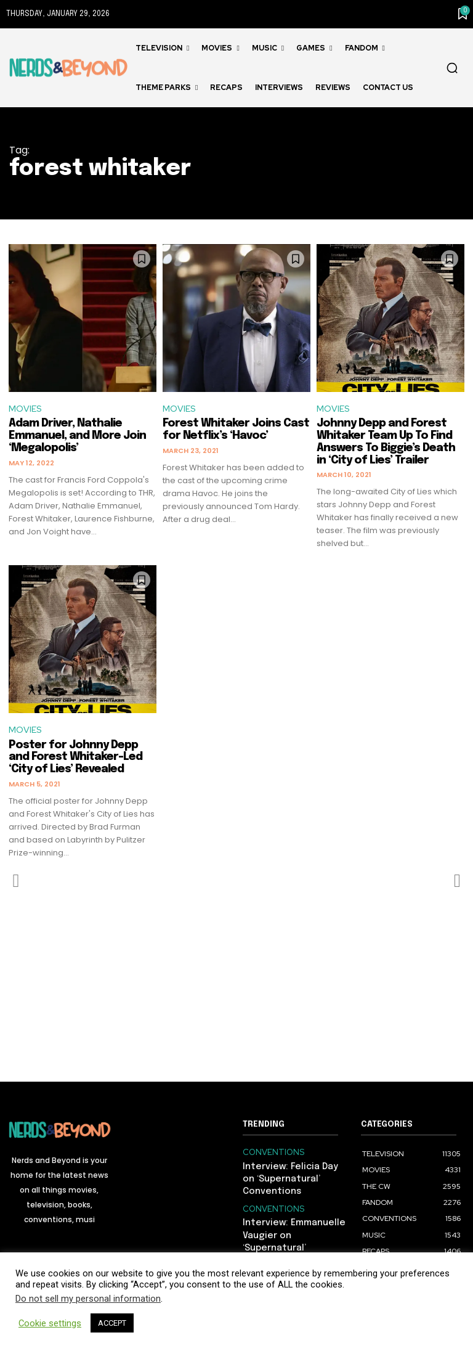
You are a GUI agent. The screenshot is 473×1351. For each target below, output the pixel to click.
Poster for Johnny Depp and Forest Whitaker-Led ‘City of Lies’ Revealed (75, 759)
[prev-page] (16, 883)
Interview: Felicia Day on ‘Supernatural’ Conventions (290, 1178)
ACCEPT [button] (112, 1323)
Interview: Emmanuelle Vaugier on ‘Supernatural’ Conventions (293, 1230)
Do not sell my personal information (88, 1298)
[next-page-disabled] (456, 883)
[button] (452, 68)
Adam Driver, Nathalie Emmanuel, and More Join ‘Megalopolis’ (77, 437)
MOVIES (26, 409)
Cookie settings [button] (49, 1323)
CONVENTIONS (270, 1153)
